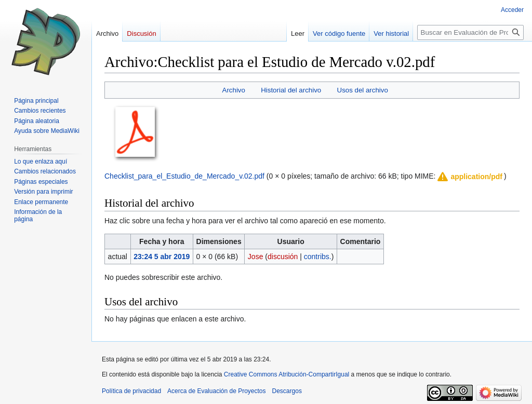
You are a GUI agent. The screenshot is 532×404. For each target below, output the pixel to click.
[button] (469, 176)
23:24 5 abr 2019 (162, 256)
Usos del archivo (362, 90)
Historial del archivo (291, 90)
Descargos (287, 391)
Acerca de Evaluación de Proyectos (216, 391)
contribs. (317, 256)
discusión (283, 256)
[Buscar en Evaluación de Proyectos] (470, 32)
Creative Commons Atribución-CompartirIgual (286, 374)
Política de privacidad (131, 391)
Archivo (233, 90)
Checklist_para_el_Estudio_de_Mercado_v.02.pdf (184, 176)
